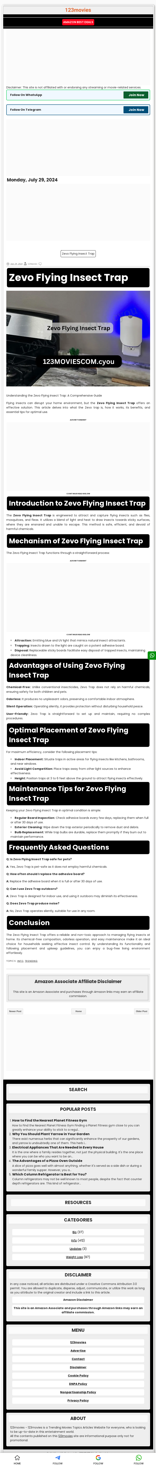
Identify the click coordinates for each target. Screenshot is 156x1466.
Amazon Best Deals (78, 22)
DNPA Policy (78, 1384)
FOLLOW (58, 1460)
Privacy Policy (78, 1400)
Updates (75, 1249)
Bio (75, 1232)
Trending (31, 961)
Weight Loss (74, 1257)
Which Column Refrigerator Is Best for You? (49, 1174)
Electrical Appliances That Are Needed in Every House (58, 1147)
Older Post (141, 1011)
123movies (78, 1342)
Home (79, 1011)
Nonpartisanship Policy (78, 1392)
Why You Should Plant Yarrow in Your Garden (51, 1134)
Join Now (136, 95)
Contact (78, 1359)
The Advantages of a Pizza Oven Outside (47, 1161)
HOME (17, 1460)
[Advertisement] (78, 57)
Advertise (78, 1351)
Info (20, 961)
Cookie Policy (78, 1376)
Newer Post (15, 1011)
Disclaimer (78, 1367)
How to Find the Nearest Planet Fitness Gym (49, 1120)
